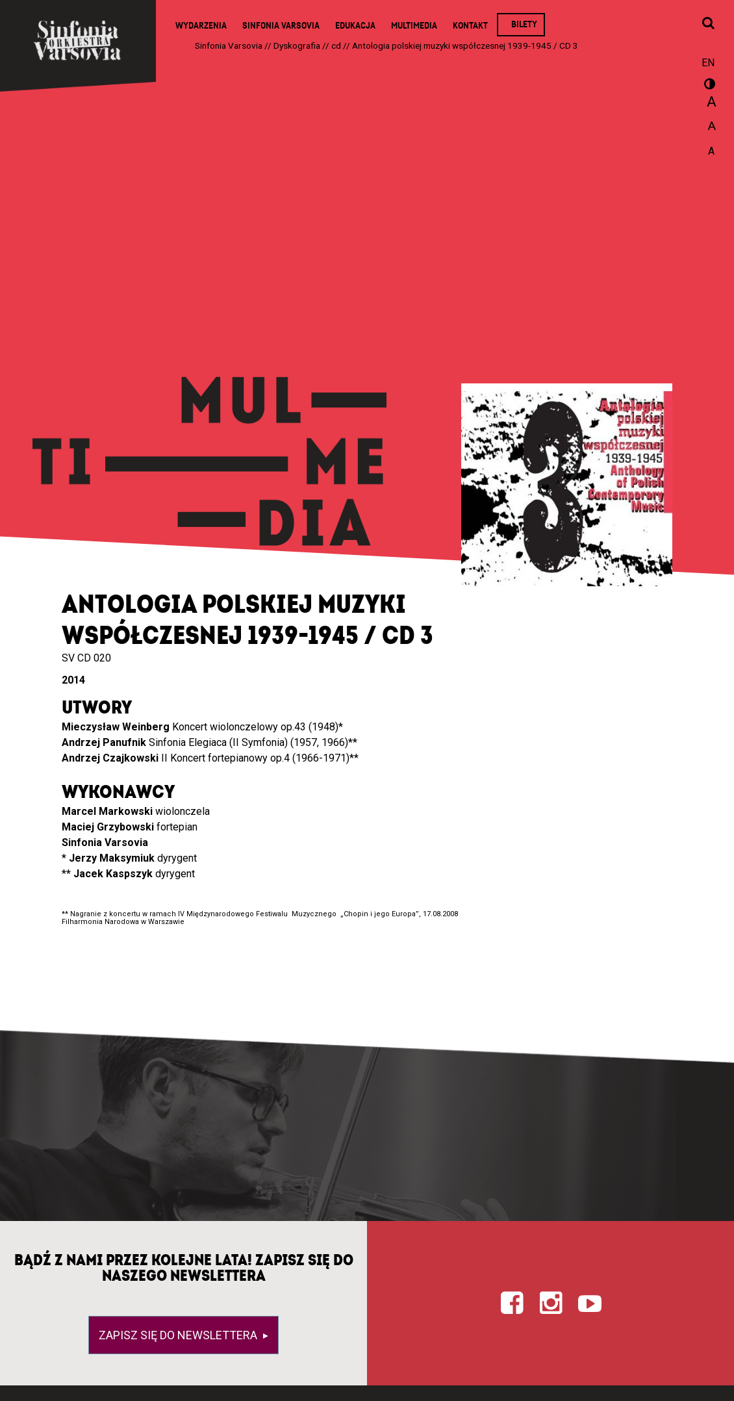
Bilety (524, 24)
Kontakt (470, 26)
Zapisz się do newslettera (179, 1335)
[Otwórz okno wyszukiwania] (708, 24)
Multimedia (414, 26)
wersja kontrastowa (708, 85)
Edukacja (355, 26)
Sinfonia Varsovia (281, 26)
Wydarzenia (201, 26)
